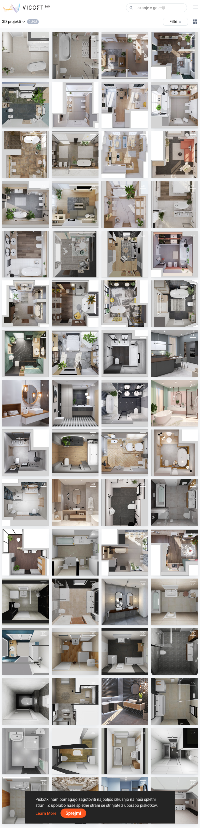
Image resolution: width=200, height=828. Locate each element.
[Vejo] (75, 651)
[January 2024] (125, 105)
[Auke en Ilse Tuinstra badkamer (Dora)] (75, 55)
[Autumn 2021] (75, 452)
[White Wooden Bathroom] (25, 403)
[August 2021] (174, 452)
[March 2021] (174, 403)
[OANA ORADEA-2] (25, 602)
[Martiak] (174, 602)
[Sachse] (125, 651)
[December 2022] (25, 303)
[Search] (156, 7)
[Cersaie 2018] (125, 701)
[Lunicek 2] (174, 502)
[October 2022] (125, 303)
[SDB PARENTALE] (25, 651)
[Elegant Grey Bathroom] (125, 602)
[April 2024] (174, 55)
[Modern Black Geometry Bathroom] (75, 403)
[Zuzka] (75, 751)
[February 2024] (75, 105)
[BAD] (75, 552)
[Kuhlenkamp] (125, 751)
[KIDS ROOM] (75, 254)
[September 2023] (25, 154)
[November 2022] (75, 303)
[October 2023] (75, 154)
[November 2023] (174, 105)
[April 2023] (174, 204)
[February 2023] (25, 254)
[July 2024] (125, 552)
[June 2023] (25, 204)
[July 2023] (174, 154)
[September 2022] (174, 303)
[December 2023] (174, 552)
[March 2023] (125, 204)
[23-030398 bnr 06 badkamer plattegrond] (174, 651)
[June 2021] (25, 502)
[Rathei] (75, 701)
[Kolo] (25, 552)
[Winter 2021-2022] (125, 452)
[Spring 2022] (174, 353)
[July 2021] (25, 452)
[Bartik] (174, 701)
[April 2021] (125, 502)
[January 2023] (174, 254)
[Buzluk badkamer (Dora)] (25, 55)
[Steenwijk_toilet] (25, 701)
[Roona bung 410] (174, 751)
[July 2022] (75, 353)
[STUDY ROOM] (125, 254)
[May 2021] (75, 502)
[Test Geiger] (75, 602)
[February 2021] (125, 403)
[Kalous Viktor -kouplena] (25, 751)
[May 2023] (75, 204)
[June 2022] (125, 353)
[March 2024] (25, 105)
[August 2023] (125, 154)
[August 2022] (25, 353)
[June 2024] (125, 55)
